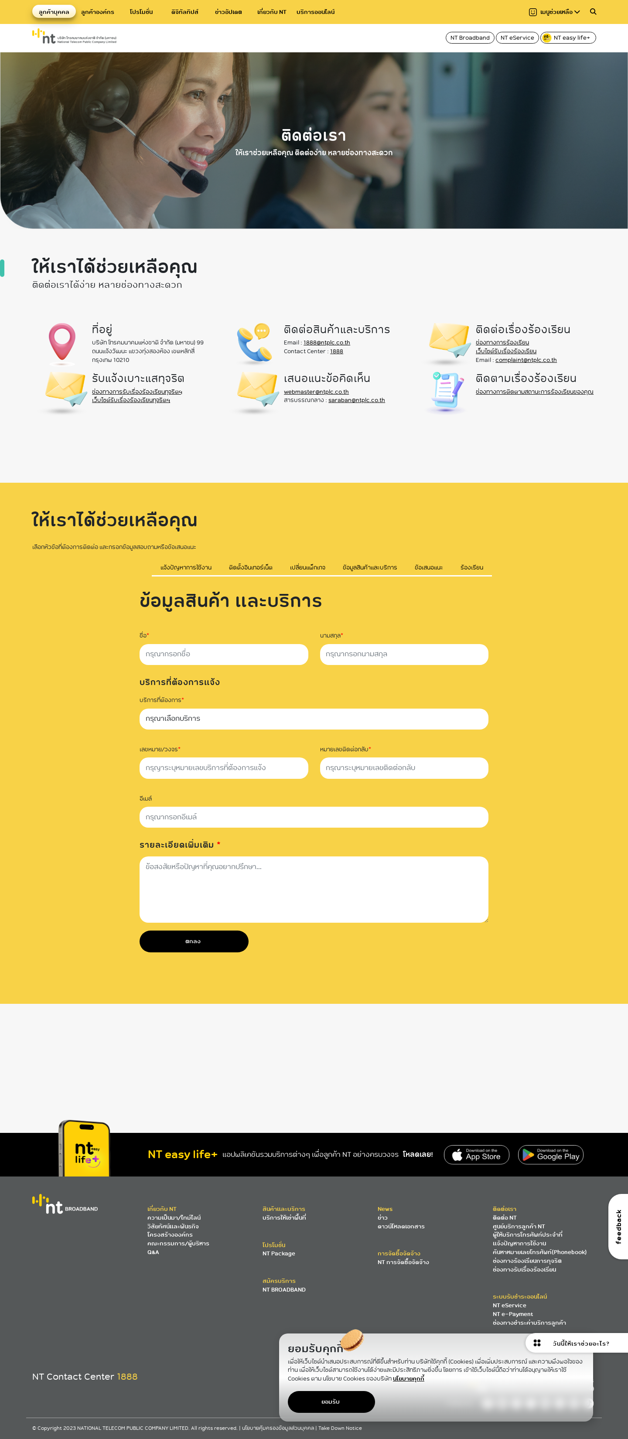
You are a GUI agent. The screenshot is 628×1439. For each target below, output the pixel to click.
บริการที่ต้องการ (162, 700)
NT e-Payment (513, 1314)
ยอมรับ (330, 1401)
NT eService (517, 37)
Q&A (153, 1252)
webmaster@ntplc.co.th (316, 391)
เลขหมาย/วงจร (160, 749)
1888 (336, 351)
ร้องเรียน (472, 568)
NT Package (279, 1253)
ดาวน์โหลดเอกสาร (401, 1226)
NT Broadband (470, 37)
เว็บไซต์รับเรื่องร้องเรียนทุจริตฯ (131, 400)
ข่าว (383, 1217)
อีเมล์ (146, 799)
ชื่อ (144, 635)
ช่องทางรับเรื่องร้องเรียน (524, 1269)
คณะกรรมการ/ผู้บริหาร (178, 1243)
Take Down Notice (340, 1428)
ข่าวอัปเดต (228, 12)
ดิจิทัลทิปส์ (184, 12)
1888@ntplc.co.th (327, 342)
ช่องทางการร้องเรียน (502, 342)
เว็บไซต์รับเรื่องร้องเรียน (506, 351)
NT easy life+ (566, 38)
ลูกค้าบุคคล (54, 12)
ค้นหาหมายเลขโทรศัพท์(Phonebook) (540, 1252)
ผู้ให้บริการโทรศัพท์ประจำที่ (528, 1234)
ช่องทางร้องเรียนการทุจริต (527, 1260)
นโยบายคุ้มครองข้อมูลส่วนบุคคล (278, 1428)
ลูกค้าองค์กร (97, 12)
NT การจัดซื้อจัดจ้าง (403, 1262)
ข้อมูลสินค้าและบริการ (370, 568)
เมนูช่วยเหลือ (554, 12)
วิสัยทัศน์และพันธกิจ (173, 1226)
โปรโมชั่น (141, 12)
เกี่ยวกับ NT (272, 12)
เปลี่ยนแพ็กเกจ (307, 568)
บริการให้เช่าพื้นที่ (284, 1217)
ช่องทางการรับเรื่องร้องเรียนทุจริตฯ (137, 391)
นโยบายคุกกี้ (408, 1378)
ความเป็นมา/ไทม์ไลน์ (174, 1217)
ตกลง (193, 941)
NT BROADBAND (284, 1289)
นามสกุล (331, 635)
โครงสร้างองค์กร (170, 1234)
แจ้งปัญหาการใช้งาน (186, 568)
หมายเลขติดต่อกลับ (345, 749)
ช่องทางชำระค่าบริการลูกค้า (529, 1322)
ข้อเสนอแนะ (429, 568)
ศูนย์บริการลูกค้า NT (519, 1226)
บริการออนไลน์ (315, 12)
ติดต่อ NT (505, 1217)
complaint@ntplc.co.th (526, 360)
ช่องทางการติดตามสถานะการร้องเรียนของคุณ (535, 391)
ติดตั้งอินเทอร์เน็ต (251, 568)
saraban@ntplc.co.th (356, 400)
